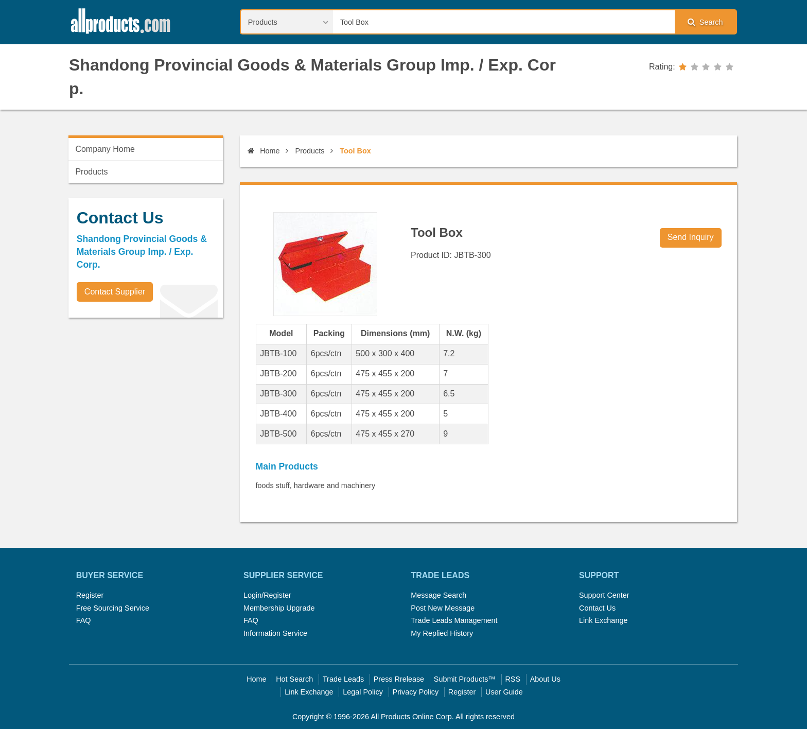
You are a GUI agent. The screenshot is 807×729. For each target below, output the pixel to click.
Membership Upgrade (278, 608)
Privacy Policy (416, 692)
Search (705, 22)
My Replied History (442, 633)
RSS (512, 679)
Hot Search (294, 679)
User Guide (504, 692)
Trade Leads (343, 679)
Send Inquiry (691, 237)
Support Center (604, 595)
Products (310, 151)
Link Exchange (603, 620)
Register (90, 595)
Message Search (438, 595)
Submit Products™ (465, 679)
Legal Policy (363, 692)
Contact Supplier (114, 291)
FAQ (83, 620)
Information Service (275, 633)
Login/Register (267, 595)
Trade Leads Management (454, 620)
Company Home (105, 149)
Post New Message (443, 608)
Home (263, 151)
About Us (545, 679)
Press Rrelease (399, 679)
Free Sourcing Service (112, 608)
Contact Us (597, 608)
